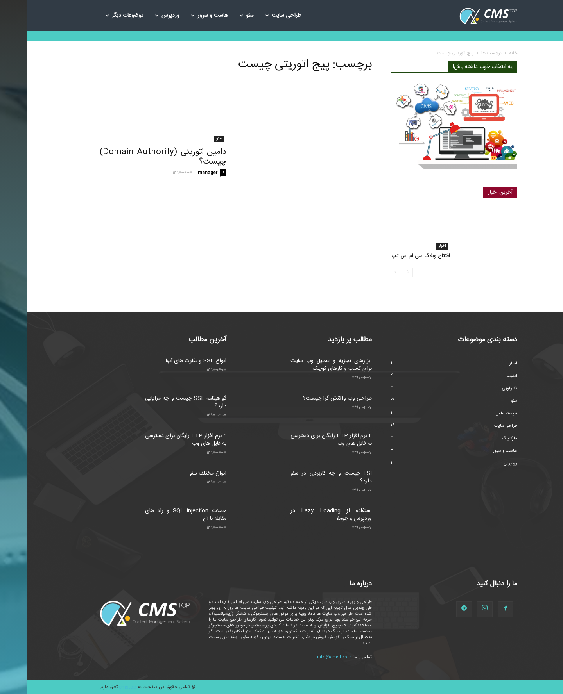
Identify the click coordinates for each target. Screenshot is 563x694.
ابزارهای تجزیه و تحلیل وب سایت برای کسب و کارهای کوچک (304, 364)
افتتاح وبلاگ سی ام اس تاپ (393, 256)
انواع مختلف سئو (180, 473)
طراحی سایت (256, 15)
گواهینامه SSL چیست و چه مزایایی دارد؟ (158, 402)
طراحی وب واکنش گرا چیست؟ (310, 398)
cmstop (100, 687)
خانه (486, 53)
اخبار (415, 246)
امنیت (485, 376)
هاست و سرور (182, 15)
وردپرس (140, 15)
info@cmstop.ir (307, 657)
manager (180, 173)
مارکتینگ (482, 438)
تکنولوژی (482, 388)
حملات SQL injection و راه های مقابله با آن (158, 514)
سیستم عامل (479, 413)
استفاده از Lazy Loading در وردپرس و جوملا (304, 514)
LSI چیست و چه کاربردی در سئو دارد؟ (304, 477)
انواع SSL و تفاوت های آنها (169, 361)
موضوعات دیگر (98, 15)
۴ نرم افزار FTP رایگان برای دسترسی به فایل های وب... (158, 439)
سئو (220, 15)
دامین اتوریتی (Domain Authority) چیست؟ (136, 157)
